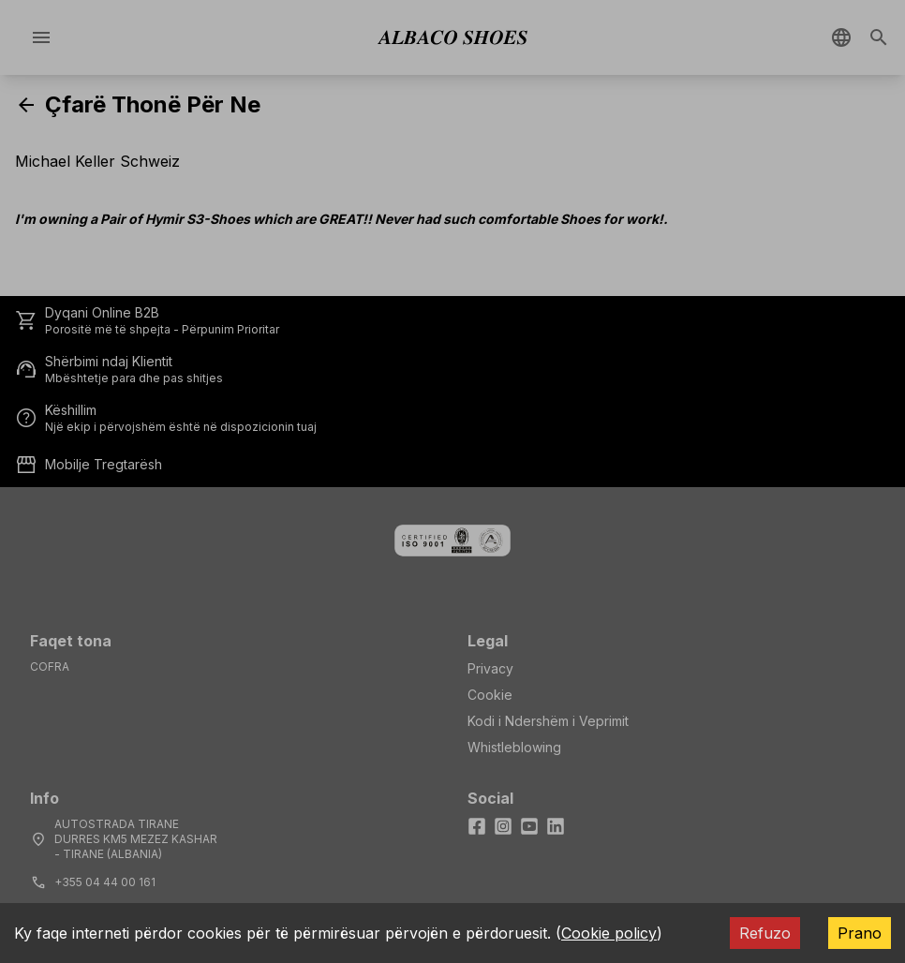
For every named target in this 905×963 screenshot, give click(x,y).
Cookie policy (609, 933)
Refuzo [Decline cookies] (765, 933)
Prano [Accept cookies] (860, 933)
